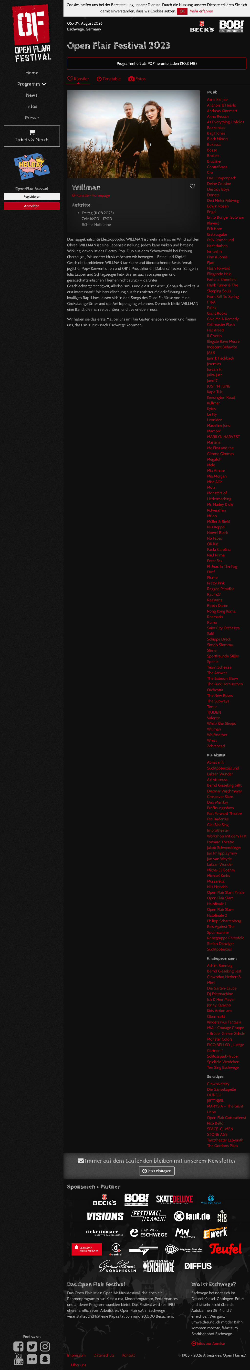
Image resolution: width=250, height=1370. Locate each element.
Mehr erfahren (201, 11)
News (32, 95)
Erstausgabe (217, 234)
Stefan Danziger (220, 943)
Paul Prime (216, 555)
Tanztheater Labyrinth (225, 1140)
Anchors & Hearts (221, 105)
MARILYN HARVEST (223, 436)
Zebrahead (216, 746)
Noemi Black (217, 532)
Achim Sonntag (219, 965)
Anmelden (31, 206)
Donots (213, 195)
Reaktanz (214, 600)
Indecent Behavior (222, 347)
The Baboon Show (222, 678)
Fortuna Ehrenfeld (222, 279)
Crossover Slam (220, 796)
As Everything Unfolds (225, 122)
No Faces (214, 538)
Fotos (137, 78)
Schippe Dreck (219, 639)
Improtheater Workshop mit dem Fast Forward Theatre (226, 836)
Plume (212, 577)
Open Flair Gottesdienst (226, 1117)
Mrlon (212, 516)
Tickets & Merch (32, 136)
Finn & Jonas (217, 257)
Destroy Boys (218, 189)
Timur (212, 706)
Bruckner (214, 161)
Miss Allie (214, 481)
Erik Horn (214, 228)
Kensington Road (221, 397)
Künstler (78, 78)
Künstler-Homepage (91, 195)
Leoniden (214, 420)
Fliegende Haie (219, 274)
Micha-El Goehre (221, 870)
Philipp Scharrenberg (224, 921)
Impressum (76, 1355)
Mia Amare (216, 470)
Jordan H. (214, 369)
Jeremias (214, 363)
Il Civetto (214, 335)
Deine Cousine (219, 183)
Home (31, 73)
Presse (32, 118)
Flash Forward (218, 268)
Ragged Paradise (220, 588)
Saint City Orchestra (223, 628)
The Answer (217, 672)
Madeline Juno (218, 425)
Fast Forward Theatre (224, 813)
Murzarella (215, 881)
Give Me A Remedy (223, 319)
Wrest (212, 740)
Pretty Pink (216, 583)
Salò (210, 633)
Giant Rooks (217, 313)
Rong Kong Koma (221, 611)
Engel (211, 211)
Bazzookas (216, 127)
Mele (211, 465)
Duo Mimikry (217, 802)
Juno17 (212, 380)
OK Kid (212, 544)
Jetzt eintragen (156, 1170)
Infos (31, 106)
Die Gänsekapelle (221, 1089)
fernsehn (214, 251)
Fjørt (210, 262)
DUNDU (214, 1095)
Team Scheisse (219, 667)
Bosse (212, 150)
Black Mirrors (217, 138)
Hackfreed (215, 330)
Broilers (213, 155)
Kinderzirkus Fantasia (224, 1022)
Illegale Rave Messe (223, 341)
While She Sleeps (221, 723)
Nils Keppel (216, 527)
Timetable (109, 78)
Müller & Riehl (218, 521)
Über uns (78, 1365)
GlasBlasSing (218, 824)
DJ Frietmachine (220, 993)
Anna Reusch (218, 116)
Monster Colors (219, 1039)
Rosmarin (215, 616)
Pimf (211, 572)
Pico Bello (215, 1123)
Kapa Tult (214, 391)
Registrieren (31, 196)
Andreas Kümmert (222, 110)
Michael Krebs (218, 875)
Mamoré (214, 431)
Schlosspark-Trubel (223, 1056)
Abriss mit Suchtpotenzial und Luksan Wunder (223, 768)
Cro (210, 172)
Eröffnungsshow (220, 808)
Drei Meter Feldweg (223, 200)
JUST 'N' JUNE (218, 386)
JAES (211, 352)
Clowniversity (218, 1083)
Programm (31, 84)
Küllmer (213, 403)
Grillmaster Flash (221, 324)
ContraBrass (217, 167)
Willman (214, 729)
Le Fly (212, 414)
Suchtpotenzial (219, 949)
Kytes (211, 408)
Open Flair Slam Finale (225, 892)
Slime (211, 650)
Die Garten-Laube (222, 988)
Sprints (213, 661)
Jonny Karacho (219, 1005)
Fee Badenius (218, 819)
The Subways (218, 701)
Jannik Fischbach (220, 358)
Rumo (212, 622)
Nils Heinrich (217, 886)
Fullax (212, 307)
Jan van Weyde (219, 858)
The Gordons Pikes (222, 1145)
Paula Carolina (219, 549)
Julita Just (214, 375)
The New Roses (220, 695)
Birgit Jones (216, 133)
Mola (211, 487)
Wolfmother (217, 734)
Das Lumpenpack (221, 178)
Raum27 (214, 594)
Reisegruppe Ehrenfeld (225, 938)
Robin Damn (217, 605)
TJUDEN (214, 712)
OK (182, 11)
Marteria (213, 442)
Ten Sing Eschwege (223, 1067)
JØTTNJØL (215, 1100)
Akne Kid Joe (217, 99)
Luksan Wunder (220, 864)
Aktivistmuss (217, 779)
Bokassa (214, 144)
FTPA (211, 302)
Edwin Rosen (218, 206)
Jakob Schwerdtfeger (224, 847)
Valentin (213, 718)
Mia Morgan (217, 476)
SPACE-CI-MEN (220, 1129)
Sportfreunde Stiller (223, 656)
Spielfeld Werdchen (223, 1061)
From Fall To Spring (223, 296)
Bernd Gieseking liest (224, 971)
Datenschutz (104, 1355)
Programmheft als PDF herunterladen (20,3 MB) (157, 63)
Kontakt (128, 1355)
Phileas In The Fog (222, 566)
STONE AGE (217, 1134)
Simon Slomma (220, 644)
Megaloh (214, 459)
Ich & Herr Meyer (221, 999)
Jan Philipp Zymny (222, 853)
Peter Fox (214, 560)
